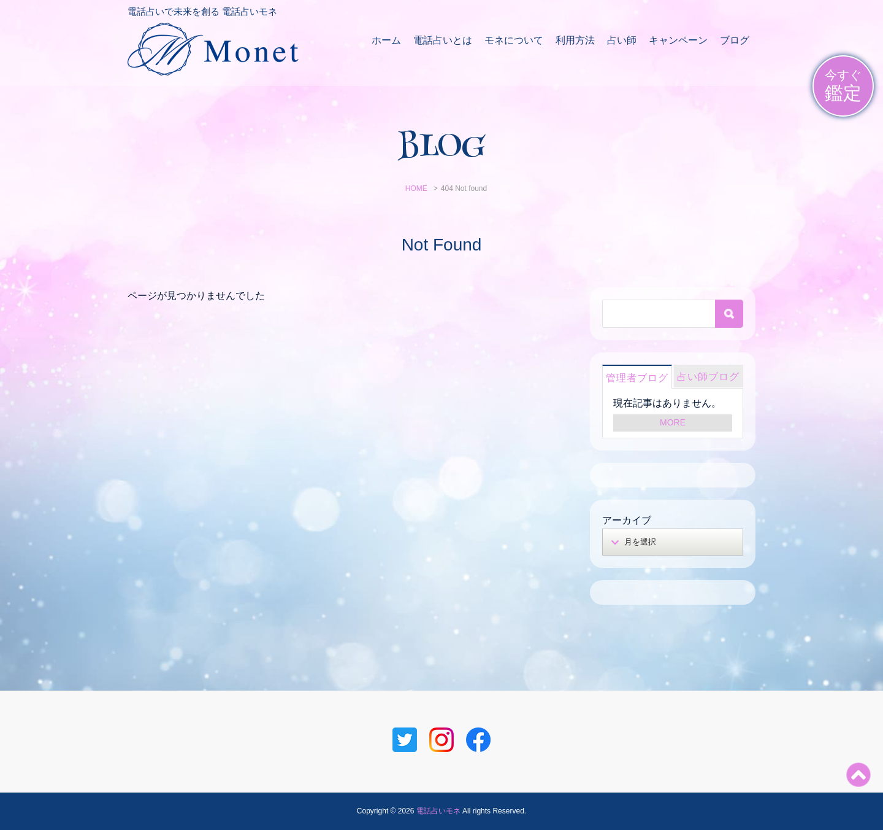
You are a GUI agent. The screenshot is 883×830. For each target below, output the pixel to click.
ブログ (734, 40)
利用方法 (575, 40)
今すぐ (843, 86)
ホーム (386, 40)
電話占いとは (442, 40)
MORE (673, 422)
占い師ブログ (708, 376)
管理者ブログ (637, 378)
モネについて (513, 40)
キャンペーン (678, 40)
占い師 (621, 40)
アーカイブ (626, 520)
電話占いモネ (438, 811)
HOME (416, 188)
